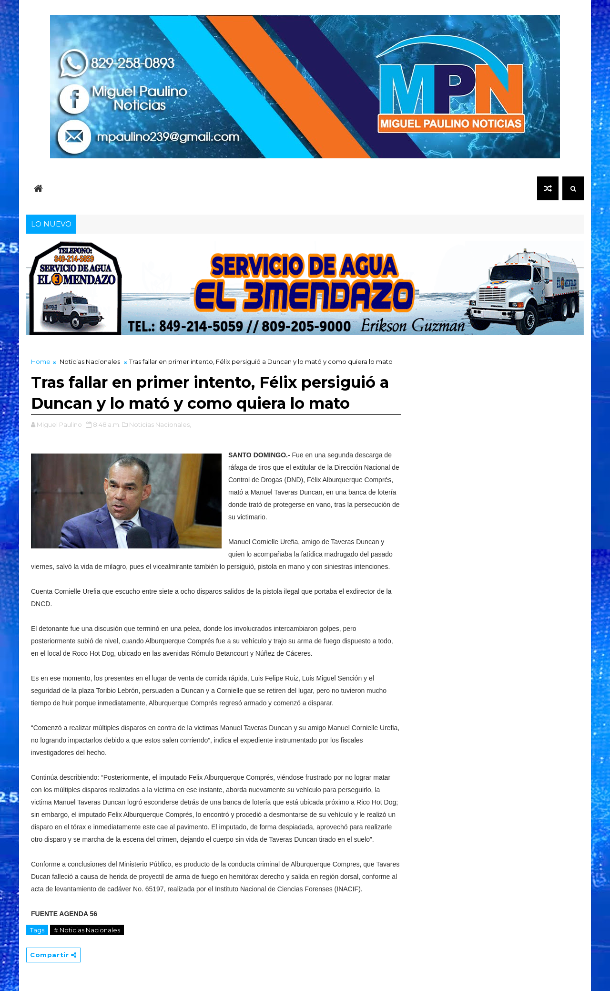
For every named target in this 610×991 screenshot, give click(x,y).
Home (41, 361)
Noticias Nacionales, (160, 424)
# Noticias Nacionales (87, 930)
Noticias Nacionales (90, 361)
